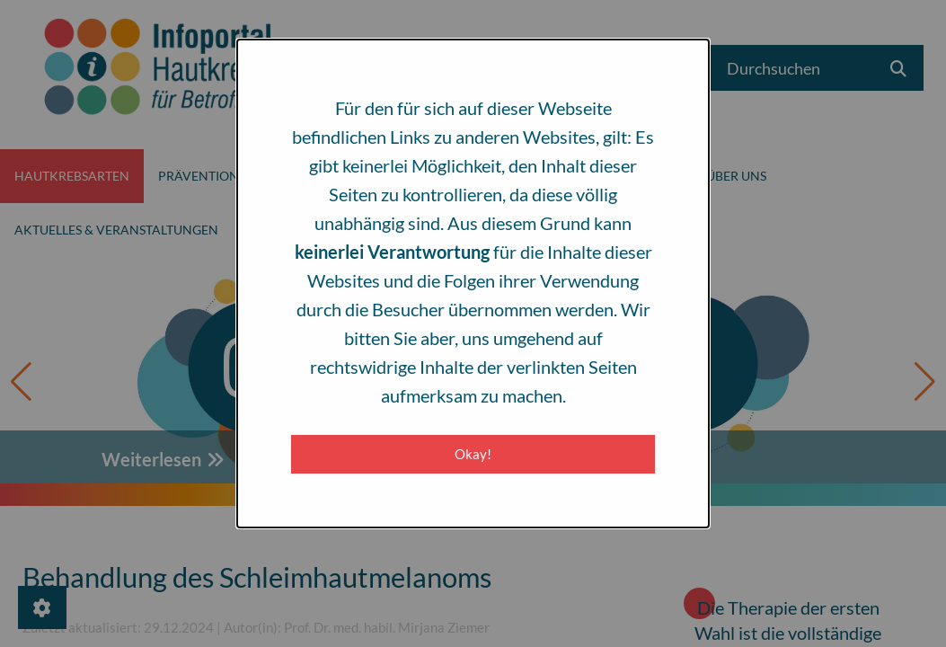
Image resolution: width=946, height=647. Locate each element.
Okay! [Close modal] (473, 454)
